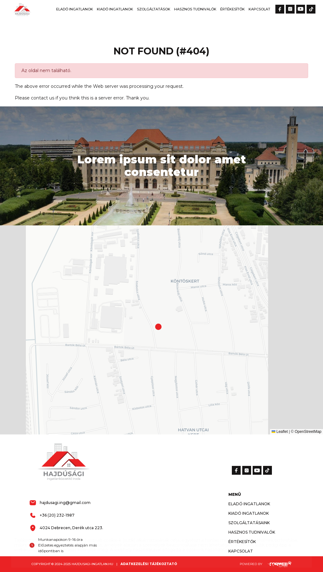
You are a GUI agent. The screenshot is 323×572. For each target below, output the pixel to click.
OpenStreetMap (308, 431)
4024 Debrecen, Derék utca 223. (66, 528)
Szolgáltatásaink (249, 522)
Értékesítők (232, 9)
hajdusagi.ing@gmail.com (60, 503)
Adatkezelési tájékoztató (148, 564)
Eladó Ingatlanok (74, 9)
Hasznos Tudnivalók (195, 9)
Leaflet (280, 431)
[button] (158, 327)
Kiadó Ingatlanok (115, 9)
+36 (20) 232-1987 (51, 515)
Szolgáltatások (153, 9)
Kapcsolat (259, 9)
